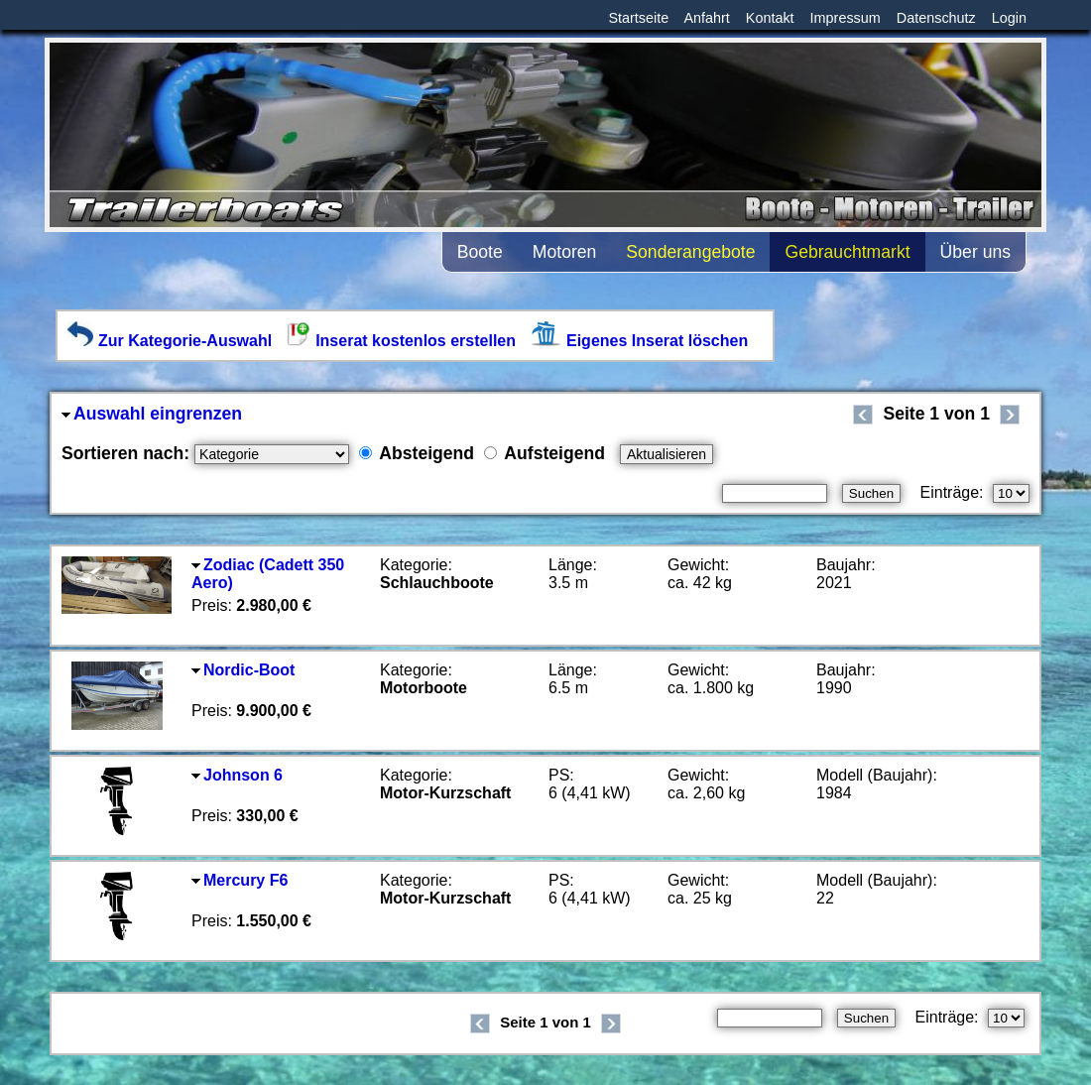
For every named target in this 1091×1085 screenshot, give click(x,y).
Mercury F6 (239, 880)
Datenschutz (936, 18)
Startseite (638, 18)
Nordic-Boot (243, 670)
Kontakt (770, 18)
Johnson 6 (237, 775)
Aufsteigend (544, 453)
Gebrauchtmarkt (847, 252)
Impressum (845, 18)
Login (1009, 18)
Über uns (975, 252)
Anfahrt (706, 18)
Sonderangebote (690, 252)
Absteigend (416, 453)
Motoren (565, 252)
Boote (480, 252)
